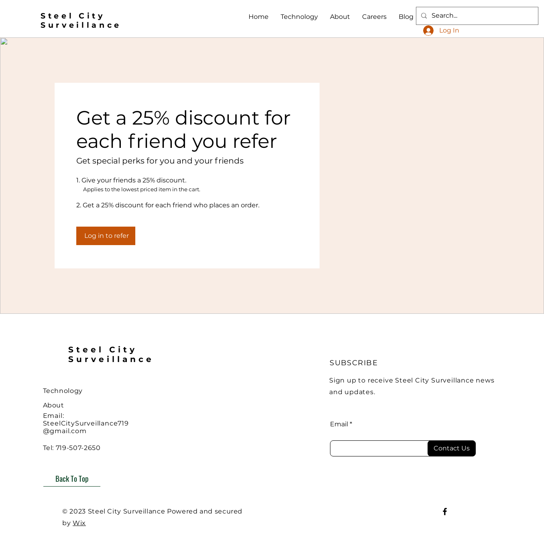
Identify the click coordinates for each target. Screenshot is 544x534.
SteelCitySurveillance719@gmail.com (86, 427)
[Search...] (476, 16)
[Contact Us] (452, 448)
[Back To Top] (71, 478)
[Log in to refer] (105, 236)
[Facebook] (445, 511)
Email (339, 424)
